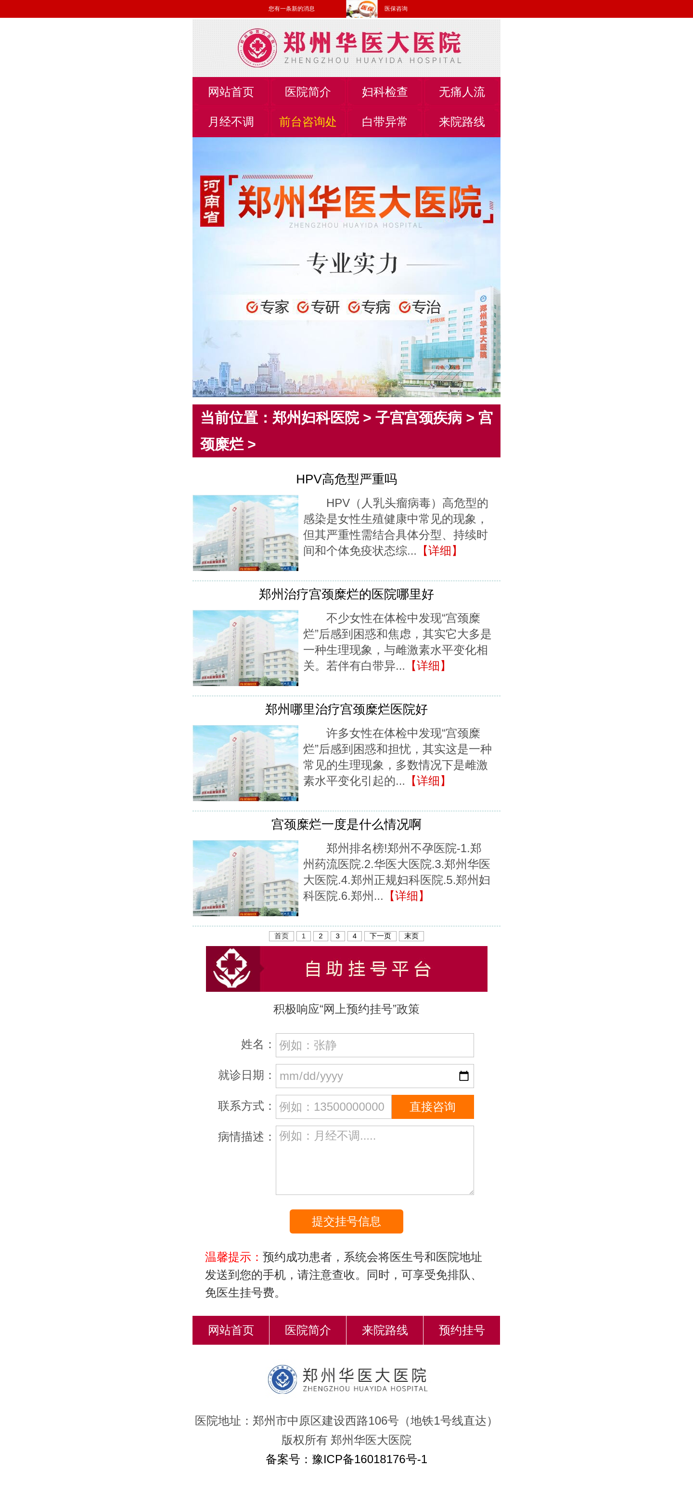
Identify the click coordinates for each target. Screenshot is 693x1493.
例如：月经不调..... (375, 1160)
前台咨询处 (308, 121)
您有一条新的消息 (292, 8)
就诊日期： (247, 1074)
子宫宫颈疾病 (418, 418)
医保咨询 (396, 8)
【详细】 (440, 550)
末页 (411, 936)
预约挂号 (462, 1330)
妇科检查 (385, 91)
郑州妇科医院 (315, 418)
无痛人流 (462, 91)
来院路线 (462, 121)
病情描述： (247, 1136)
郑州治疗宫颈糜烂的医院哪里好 (346, 594)
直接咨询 (433, 1106)
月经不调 (231, 121)
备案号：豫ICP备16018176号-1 (346, 1459)
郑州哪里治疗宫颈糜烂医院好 (346, 709)
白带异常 (385, 121)
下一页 (380, 936)
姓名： (258, 1044)
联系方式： (247, 1105)
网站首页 (231, 91)
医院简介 (308, 91)
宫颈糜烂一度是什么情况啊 (346, 824)
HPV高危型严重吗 (346, 479)
